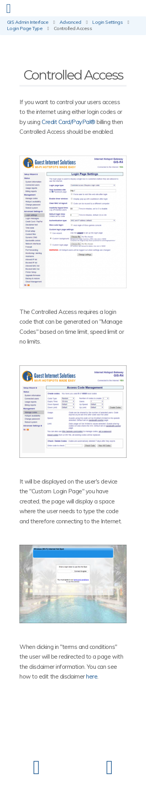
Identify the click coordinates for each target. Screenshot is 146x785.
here (91, 676)
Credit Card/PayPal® (68, 122)
